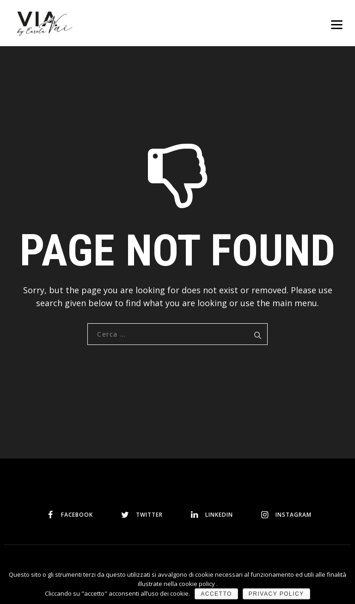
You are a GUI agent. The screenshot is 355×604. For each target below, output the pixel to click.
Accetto (216, 594)
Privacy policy (276, 594)
